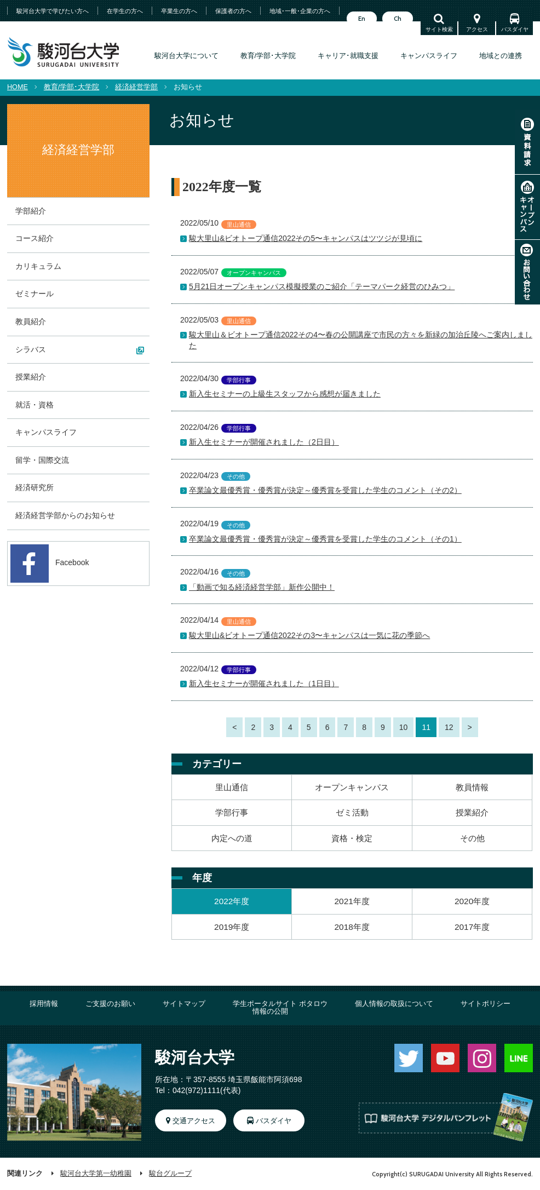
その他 (472, 838)
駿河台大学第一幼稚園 (95, 1173)
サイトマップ (184, 1004)
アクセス (477, 29)
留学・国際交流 (42, 460)
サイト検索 (439, 29)
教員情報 (472, 787)
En (361, 18)
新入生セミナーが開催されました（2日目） (264, 442)
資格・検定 (351, 838)
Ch (397, 18)
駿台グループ (170, 1173)
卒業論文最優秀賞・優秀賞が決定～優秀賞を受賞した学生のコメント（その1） (325, 538)
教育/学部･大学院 (268, 56)
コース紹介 (34, 238)
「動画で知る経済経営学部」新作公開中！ (262, 587)
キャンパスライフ (428, 56)
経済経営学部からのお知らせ (65, 515)
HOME (17, 87)
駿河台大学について (186, 56)
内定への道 (231, 838)
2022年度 (231, 901)
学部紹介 (30, 210)
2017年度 (472, 927)
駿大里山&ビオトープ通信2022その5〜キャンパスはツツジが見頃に (305, 238)
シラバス (30, 349)
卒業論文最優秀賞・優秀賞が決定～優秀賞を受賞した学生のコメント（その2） (325, 490)
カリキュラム (38, 266)
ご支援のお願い (110, 1004)
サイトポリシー (485, 1004)
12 (449, 727)
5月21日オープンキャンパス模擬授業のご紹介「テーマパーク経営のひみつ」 (322, 286)
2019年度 (231, 927)
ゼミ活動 (352, 812)
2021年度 (352, 901)
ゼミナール (34, 293)
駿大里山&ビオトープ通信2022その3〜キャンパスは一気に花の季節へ (309, 635)
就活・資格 (34, 404)
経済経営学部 (136, 87)
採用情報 (44, 1004)
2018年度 (352, 927)
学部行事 (231, 812)
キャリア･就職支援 (348, 56)
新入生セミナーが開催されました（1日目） (264, 683)
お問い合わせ (527, 272)
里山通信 (231, 787)
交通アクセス (194, 1121)
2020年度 (472, 901)
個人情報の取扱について (394, 1004)
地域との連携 (500, 56)
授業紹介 (472, 812)
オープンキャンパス (527, 207)
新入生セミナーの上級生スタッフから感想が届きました (285, 393)
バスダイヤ (514, 29)
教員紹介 (30, 321)
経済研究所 (34, 487)
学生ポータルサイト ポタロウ (280, 1004)
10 (403, 727)
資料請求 (527, 142)
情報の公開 (270, 1011)
